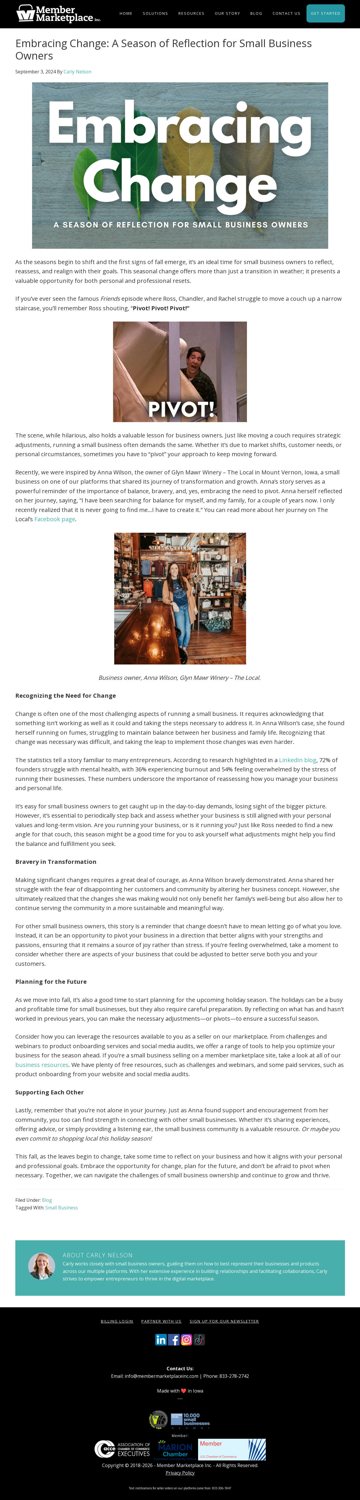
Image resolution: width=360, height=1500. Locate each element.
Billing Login (117, 1321)
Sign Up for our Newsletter (224, 1321)
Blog (47, 1200)
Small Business (61, 1207)
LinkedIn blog (297, 760)
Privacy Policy (180, 1473)
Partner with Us (161, 1321)
